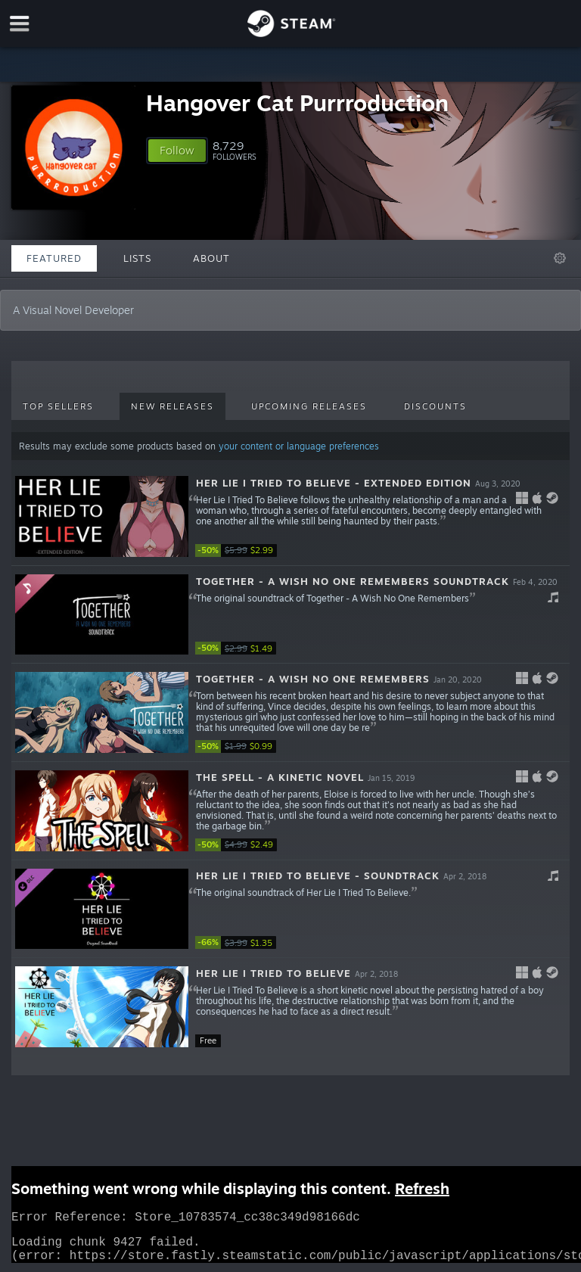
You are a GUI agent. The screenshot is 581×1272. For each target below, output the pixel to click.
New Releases (172, 406)
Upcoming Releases (309, 406)
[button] (177, 150)
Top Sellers (58, 406)
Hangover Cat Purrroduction (297, 103)
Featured (54, 258)
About (211, 258)
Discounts (435, 406)
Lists (137, 258)
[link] (240, 550)
